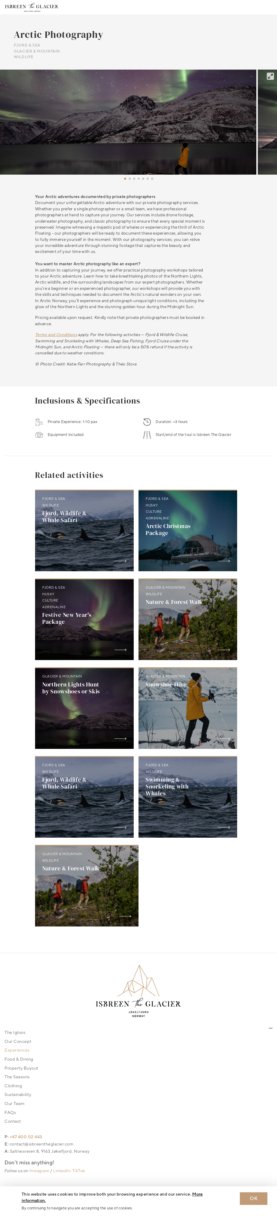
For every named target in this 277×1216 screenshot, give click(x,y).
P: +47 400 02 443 (23, 1137)
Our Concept (17, 1041)
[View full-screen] (270, 76)
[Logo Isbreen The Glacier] (32, 7)
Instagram (39, 1171)
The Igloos (14, 1032)
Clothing (13, 1086)
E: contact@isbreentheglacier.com (38, 1144)
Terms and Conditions (56, 334)
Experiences (17, 1050)
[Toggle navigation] (267, 7)
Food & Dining (18, 1059)
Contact (12, 1121)
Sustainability (17, 1094)
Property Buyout (21, 1068)
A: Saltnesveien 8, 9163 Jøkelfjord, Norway (46, 1151)
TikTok (78, 1171)
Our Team (14, 1103)
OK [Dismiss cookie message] (254, 1199)
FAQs (10, 1112)
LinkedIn (62, 1171)
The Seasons (17, 1077)
